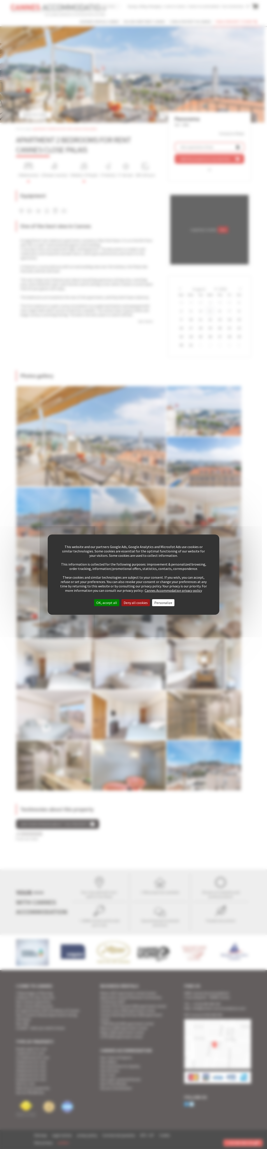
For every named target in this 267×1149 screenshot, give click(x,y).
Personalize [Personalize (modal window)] (163, 603)
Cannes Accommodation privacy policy (173, 590)
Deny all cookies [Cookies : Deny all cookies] (136, 603)
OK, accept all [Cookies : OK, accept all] (106, 603)
